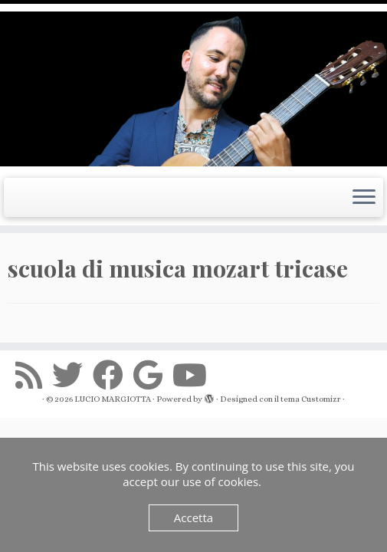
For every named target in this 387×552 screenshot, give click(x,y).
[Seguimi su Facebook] (113, 375)
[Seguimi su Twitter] (72, 375)
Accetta (193, 517)
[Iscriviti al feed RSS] (33, 375)
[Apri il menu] (364, 197)
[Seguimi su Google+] (152, 375)
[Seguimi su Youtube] (194, 375)
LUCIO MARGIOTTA (112, 399)
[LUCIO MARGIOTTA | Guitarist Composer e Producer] (193, 89)
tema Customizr (310, 399)
